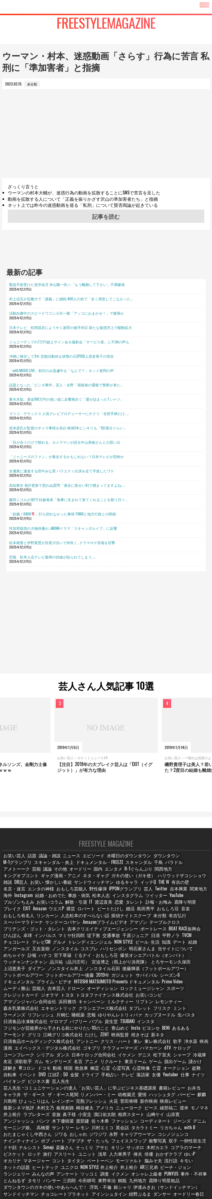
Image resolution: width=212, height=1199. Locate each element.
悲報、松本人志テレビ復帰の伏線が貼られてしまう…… (52, 557)
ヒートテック (73, 1136)
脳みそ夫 (185, 1129)
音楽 (8, 914)
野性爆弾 (164, 889)
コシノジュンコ (49, 1110)
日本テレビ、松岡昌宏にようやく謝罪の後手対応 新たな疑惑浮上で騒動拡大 (70, 327)
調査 (99, 1142)
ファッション (15, 1097)
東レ (38, 1025)
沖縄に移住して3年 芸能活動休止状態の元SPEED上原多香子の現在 (61, 356)
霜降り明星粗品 (161, 1149)
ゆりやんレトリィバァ (150, 999)
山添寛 (94, 1090)
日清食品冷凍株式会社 (41, 1005)
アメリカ (31, 1084)
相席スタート (54, 1090)
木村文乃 (170, 1077)
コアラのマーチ (39, 1123)
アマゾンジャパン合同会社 (116, 986)
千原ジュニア (99, 934)
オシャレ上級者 (139, 1142)
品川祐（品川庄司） (154, 954)
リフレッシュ (73, 999)
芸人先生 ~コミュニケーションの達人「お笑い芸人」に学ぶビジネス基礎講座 (62, 1064)
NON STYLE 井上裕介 (122, 1136)
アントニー (192, 1018)
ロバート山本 (15, 1175)
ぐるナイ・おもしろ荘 (21, 954)
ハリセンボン (60, 947)
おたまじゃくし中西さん (102, 1103)
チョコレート (171, 934)
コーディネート (42, 1097)
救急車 (186, 1045)
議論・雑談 (49, 862)
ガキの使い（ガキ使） (21, 882)
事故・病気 (141, 895)
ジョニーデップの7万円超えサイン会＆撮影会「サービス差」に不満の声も (69, 341)
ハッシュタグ (109, 1071)
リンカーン (55, 914)
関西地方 (93, 875)
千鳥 (112, 869)
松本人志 (162, 895)
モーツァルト (162, 1129)
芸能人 (10, 980)
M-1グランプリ (180, 862)
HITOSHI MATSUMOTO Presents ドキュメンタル (121, 973)
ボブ (103, 1110)
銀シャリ (103, 1155)
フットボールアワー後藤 (115, 967)
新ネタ (114, 1018)
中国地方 (200, 1175)
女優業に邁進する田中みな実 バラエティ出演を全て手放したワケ (61, 470)
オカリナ (52, 1129)
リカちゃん (55, 1103)
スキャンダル (93, 869)
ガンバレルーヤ (71, 1168)
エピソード (91, 862)
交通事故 (76, 934)
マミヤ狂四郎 (38, 934)
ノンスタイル (15, 947)
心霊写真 (24, 1051)
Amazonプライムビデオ (90, 921)
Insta (113, 1012)
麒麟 (147, 1071)
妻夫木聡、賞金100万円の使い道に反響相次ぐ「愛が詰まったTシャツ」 (66, 399)
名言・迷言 (88, 889)
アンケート (62, 1142)
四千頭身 (131, 1168)
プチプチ (135, 1110)
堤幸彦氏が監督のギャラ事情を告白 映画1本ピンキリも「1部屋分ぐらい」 (68, 427)
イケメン (11, 1038)
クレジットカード (161, 980)
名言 (169, 1038)
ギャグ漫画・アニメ (153, 875)
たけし (46, 1018)
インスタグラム (186, 895)
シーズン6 (12, 973)
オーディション (71, 980)
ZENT (60, 1018)
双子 (28, 1116)
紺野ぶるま (88, 1162)
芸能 (170, 869)
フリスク (11, 999)
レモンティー (60, 993)
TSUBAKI (140, 1005)
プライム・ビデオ (68, 973)
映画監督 (76, 1018)
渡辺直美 (138, 902)
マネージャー (75, 1129)
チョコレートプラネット (23, 1162)
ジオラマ (187, 980)
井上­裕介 (143, 1084)
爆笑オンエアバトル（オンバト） (69, 954)
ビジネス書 (146, 1058)
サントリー (149, 1097)
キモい (26, 1136)
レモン (169, 1097)
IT (124, 902)
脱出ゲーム (75, 1045)
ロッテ (85, 1123)
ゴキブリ (189, 1025)
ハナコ (175, 947)
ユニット (137, 1123)
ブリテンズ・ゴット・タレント (28, 927)
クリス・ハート (16, 1025)
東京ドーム (36, 1045)
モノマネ (124, 1084)
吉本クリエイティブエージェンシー (84, 927)
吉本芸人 (28, 980)
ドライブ (195, 1051)
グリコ (201, 1012)
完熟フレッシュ (39, 1077)
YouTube (33, 902)
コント (96, 1129)
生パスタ (11, 1005)
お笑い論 (11, 1168)
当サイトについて (115, 947)
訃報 (161, 947)
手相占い (11, 1058)
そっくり (142, 1116)
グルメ (10, 940)
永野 (184, 1103)
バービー (131, 1071)
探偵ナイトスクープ (127, 914)
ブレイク (34, 908)
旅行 (99, 1123)
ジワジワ (168, 1103)
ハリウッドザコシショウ (62, 882)
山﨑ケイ (76, 1090)
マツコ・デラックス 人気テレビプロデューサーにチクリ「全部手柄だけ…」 (69, 413)
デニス (30, 1038)
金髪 (179, 1051)
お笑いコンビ (80, 986)
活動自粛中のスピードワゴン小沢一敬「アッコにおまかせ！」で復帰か (66, 313)
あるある (160, 1012)
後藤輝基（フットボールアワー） (30, 967)
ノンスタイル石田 (178, 960)
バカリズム (189, 1162)
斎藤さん (123, 1116)
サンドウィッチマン (173, 882)
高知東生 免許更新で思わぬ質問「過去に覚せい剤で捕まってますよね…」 (68, 485)
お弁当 (157, 1064)
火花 (60, 1077)
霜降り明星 (13, 908)
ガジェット (163, 967)
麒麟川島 (199, 1168)
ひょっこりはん (184, 1071)
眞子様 (200, 1084)
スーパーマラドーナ (20, 921)
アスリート (116, 1123)
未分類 (153, 914)
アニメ (184, 1038)
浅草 (153, 1123)
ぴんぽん (180, 927)
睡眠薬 (110, 999)
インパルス (13, 934)
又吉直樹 (183, 940)
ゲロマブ (70, 1005)
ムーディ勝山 (193, 973)
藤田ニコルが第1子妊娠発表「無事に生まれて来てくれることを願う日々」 (69, 499)
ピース (75, 1084)
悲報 (124, 999)
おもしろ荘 (192, 908)
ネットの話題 (47, 1136)
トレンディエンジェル (37, 940)
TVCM (151, 934)
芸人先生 (167, 1058)
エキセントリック (122, 993)
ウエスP (82, 908)
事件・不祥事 (184, 1142)
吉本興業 (39, 895)
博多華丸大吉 (177, 1168)
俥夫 (189, 1123)
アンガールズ (161, 940)
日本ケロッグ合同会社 (172, 1032)
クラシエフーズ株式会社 (160, 993)
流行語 (10, 1136)
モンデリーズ (150, 1038)
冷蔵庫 (84, 1038)
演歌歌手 (114, 1038)
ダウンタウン (154, 862)
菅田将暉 (76, 1077)
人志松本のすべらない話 (88, 914)
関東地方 (58, 895)
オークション (79, 1051)
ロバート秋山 (41, 1175)
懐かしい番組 (142, 882)
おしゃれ (149, 1103)
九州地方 (137, 1149)
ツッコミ (83, 1142)
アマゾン (120, 921)
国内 (31, 875)
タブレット (192, 993)
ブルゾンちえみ (56, 902)
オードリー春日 (133, 1162)
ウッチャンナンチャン (116, 954)
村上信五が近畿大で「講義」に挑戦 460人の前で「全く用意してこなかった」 (71, 298)
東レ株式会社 (57, 1025)
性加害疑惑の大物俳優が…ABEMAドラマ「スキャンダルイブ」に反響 (63, 528)
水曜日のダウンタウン (121, 862)
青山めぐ (97, 1012)
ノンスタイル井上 (145, 960)
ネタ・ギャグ (184, 875)
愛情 (89, 1071)
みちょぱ (161, 1175)
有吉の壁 (67, 889)
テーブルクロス (144, 921)
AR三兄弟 (169, 1136)
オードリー (13, 875)
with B (74, 1103)
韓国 (171, 1045)
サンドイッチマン (185, 1155)
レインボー (13, 1077)
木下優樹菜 (158, 1090)
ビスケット (65, 1123)
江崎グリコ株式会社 (20, 1018)
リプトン (37, 993)
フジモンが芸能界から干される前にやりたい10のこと (44, 1012)
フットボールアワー (76, 967)
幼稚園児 (73, 1071)
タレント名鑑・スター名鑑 (129, 1175)
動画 (159, 1045)
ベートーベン (136, 1129)
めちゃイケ (143, 947)
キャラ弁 (174, 1064)
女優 (60, 1058)
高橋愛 (130, 1097)
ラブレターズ (166, 1084)
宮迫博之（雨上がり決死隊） (26, 960)
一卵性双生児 (47, 1116)
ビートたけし (135, 908)
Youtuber (75, 1058)
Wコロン (127, 1045)
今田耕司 (85, 1149)
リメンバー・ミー (48, 1071)
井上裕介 (150, 1136)
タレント (170, 902)
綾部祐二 (92, 1084)
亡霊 (60, 1051)
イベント (130, 1051)
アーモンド (181, 1012)
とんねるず (13, 1149)
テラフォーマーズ (18, 1032)
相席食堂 (180, 1175)
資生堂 (123, 1005)
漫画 (118, 1025)
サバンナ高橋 (93, 1175)
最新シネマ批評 (146, 1077)
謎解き (110, 1045)
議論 (182, 869)
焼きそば (96, 1018)
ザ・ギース (195, 1064)
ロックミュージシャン (105, 980)
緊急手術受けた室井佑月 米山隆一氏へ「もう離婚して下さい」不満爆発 (67, 284)
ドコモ (145, 1045)
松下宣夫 (47, 1038)
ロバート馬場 (67, 1175)
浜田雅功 (148, 986)
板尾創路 (189, 1077)
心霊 (8, 1051)
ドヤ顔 (68, 1116)
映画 (105, 1025)
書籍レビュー (136, 1064)
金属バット (152, 1168)
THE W (50, 889)
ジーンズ (67, 1097)
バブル (107, 1005)
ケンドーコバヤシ (54, 921)
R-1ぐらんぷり (70, 875)
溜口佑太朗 (29, 1090)
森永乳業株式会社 (89, 993)
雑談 (90, 882)
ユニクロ (95, 1136)
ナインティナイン (80, 1110)
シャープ (66, 1038)
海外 (74, 895)
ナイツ (104, 1058)
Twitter (22, 895)
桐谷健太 (11, 1084)
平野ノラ (134, 934)
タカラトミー (31, 1103)
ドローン (47, 980)
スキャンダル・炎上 (20, 869)
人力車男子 (171, 1123)
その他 (197, 869)
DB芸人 (105, 882)
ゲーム (55, 1045)
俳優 (201, 1123)
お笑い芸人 (13, 862)
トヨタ (10, 986)
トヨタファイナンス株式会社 (42, 986)
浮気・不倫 (82, 1155)
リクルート (13, 1045)
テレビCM (194, 934)
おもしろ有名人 (29, 914)
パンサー (50, 1149)
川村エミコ (188, 1097)
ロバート (113, 908)
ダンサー (109, 1162)
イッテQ (34, 889)
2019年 (144, 967)
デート (127, 940)
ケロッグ (78, 1032)
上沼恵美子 (98, 960)
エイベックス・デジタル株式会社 (152, 1025)
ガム (130, 1038)
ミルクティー (15, 993)
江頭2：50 (162, 1051)
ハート (117, 1110)
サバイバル (186, 967)
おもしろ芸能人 (140, 889)
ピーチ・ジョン (193, 1136)
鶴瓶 (121, 1149)
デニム (85, 1097)
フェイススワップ (183, 1110)
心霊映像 (44, 1051)
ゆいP (35, 1129)
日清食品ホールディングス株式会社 (151, 1018)
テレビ (30, 1058)
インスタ (159, 1005)
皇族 (185, 1084)
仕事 (90, 1058)
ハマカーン (46, 1032)
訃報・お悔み (193, 902)
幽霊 (200, 1045)
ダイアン (119, 960)
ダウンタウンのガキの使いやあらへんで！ (36, 1155)
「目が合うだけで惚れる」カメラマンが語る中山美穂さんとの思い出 (64, 442)
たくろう (47, 1168)
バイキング (123, 1058)
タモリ (33, 1149)
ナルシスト (87, 1116)
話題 (31, 862)
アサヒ (160, 1116)
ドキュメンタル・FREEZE (59, 869)
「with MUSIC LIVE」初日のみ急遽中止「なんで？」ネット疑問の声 (61, 370)
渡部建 (178, 1090)
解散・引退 (108, 902)
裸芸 (97, 908)
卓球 (196, 927)
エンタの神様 (112, 889)
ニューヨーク (54, 1084)
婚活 (155, 908)
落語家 (46, 1058)
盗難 (98, 1051)
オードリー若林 (163, 1162)
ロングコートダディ (104, 1168)
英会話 (10, 1103)
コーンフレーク (102, 1032)
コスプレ (37, 947)
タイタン (113, 1129)
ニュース (69, 862)
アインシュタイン (61, 1162)
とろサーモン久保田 (69, 960)
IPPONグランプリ (189, 889)
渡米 (108, 1084)
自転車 (113, 1051)
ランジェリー (15, 1142)
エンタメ (47, 875)
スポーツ (135, 980)
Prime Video (168, 973)
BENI (145, 1012)
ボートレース (127, 927)
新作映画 (95, 1077)
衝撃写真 (11, 1116)
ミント (30, 999)
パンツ (139, 1090)
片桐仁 (94, 999)
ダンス (145, 1032)
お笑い (121, 882)
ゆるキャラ (13, 889)
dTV (63, 1032)
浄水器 (91, 1025)
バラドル (128, 869)
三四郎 (68, 1149)
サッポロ (193, 1116)
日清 (118, 934)
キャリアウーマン (18, 1110)
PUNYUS (162, 1142)
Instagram (90, 895)
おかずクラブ (15, 1129)
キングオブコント (119, 875)
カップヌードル (184, 999)
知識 (113, 940)
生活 (100, 940)
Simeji (106, 1116)
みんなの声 (39, 1142)
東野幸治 (105, 1149)
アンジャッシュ (116, 1090)
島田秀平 (170, 908)
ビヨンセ (129, 1012)
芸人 (8, 895)
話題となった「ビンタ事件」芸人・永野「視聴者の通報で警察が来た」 (66, 384)
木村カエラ (13, 1123)
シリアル (127, 1032)
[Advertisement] (106, 139)
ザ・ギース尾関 (16, 1071)
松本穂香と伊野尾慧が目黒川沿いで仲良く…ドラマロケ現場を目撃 (62, 542)
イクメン (115, 1142)
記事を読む (106, 216)
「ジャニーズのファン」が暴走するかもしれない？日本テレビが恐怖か (66, 456)
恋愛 (154, 902)
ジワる (131, 1103)
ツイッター (13, 902)
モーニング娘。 (107, 1097)
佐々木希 (195, 1090)
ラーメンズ (49, 999)
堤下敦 (59, 934)
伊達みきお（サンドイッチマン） (141, 1155)
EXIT (50, 908)
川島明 (162, 1071)
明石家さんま (86, 947)
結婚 (142, 940)
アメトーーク (151, 869)
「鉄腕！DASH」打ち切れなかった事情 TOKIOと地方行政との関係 (62, 513)
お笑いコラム (84, 902)
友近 (98, 1038)
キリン (176, 1116)
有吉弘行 (170, 914)
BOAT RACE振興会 (155, 927)
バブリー (89, 1005)
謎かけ (94, 1045)
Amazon (64, 908)
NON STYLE (67, 940)
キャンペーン (171, 986)
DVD (146, 1051)
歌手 (76, 1025)
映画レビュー (118, 1077)
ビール (86, 940)
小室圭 (10, 1090)
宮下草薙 (193, 947)
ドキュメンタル (37, 973)
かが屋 (30, 1168)
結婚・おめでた (115, 895)
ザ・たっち (156, 1110)
